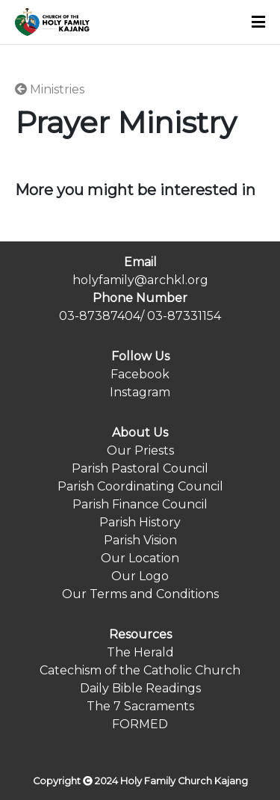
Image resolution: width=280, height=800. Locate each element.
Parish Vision (140, 540)
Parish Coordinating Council (140, 486)
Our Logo (140, 576)
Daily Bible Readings (140, 688)
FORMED (140, 724)
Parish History (140, 522)
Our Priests (140, 450)
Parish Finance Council (140, 504)
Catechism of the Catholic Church (140, 670)
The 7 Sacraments (140, 706)
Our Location (140, 558)
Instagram (140, 392)
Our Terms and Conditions (140, 594)
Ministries (49, 89)
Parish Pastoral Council (140, 468)
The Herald (140, 652)
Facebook (140, 374)
